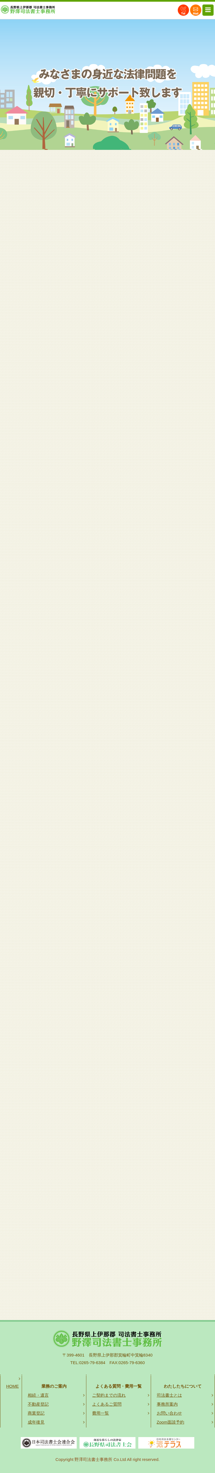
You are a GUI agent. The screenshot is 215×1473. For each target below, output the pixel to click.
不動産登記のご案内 (110, 834)
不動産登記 (38, 1404)
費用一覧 (100, 1413)
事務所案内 (167, 1404)
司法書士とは (169, 1395)
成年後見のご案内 (110, 1154)
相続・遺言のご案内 (110, 675)
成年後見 (36, 1422)
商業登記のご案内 (110, 994)
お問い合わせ (169, 1413)
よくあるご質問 (106, 1404)
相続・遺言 (38, 1395)
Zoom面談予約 (170, 1422)
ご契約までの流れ (109, 1395)
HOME (12, 1386)
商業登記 (36, 1413)
